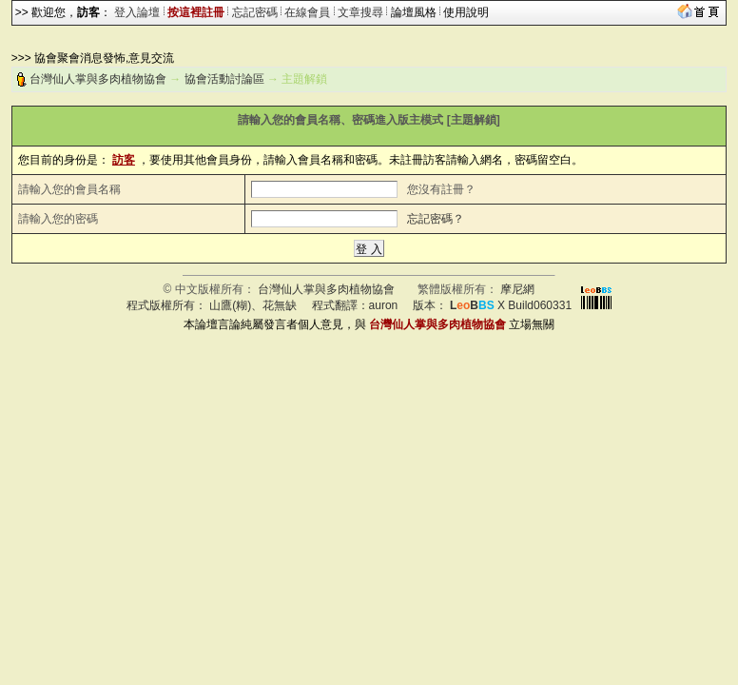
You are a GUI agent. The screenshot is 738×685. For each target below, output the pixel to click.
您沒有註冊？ (441, 189)
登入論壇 (137, 12)
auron (383, 305)
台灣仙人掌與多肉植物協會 (97, 79)
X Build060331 (511, 305)
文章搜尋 (360, 12)
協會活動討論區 (224, 79)
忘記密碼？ (435, 218)
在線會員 (307, 12)
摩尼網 (517, 289)
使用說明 (466, 12)
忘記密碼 (255, 12)
